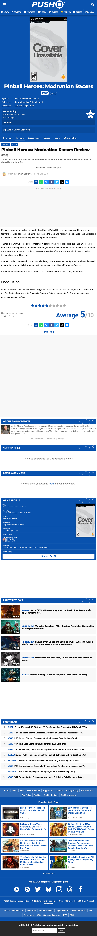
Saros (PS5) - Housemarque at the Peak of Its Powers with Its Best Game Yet (47, 755)
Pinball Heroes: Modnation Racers (48, 89)
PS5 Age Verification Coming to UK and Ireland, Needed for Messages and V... (46, 766)
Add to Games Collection (16, 130)
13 (16, 648)
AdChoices (68, 901)
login (51, 483)
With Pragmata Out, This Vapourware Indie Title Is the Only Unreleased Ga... (46, 777)
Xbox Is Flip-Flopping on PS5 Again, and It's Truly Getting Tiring (41, 771)
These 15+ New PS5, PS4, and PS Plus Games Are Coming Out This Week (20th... (48, 727)
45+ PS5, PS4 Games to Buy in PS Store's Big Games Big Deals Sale (43, 760)
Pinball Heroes (25, 513)
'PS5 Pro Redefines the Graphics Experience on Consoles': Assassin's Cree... (46, 733)
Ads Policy (26, 795)
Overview (7, 138)
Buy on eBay (48, 556)
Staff (22, 790)
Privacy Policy (71, 790)
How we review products (12, 313)
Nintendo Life (18, 910)
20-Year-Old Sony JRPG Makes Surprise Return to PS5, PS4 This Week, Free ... (47, 749)
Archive (37, 795)
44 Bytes (59, 901)
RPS (72, 915)
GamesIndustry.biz (51, 915)
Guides (47, 138)
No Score (8, 122)
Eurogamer (29, 915)
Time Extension (46, 910)
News (57, 138)
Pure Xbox (31, 910)
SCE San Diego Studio (10, 531)
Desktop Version (68, 795)
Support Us (48, 790)
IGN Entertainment (39, 901)
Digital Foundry (62, 910)
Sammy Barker (23, 174)
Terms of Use (87, 790)
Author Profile (37, 439)
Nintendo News (79, 910)
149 (16, 616)
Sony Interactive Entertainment (13, 525)
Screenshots (33, 138)
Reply (61, 439)
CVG (65, 915)
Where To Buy (70, 138)
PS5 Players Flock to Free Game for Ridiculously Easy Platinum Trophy (43, 738)
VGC (39, 915)
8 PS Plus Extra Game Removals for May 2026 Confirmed (37, 744)
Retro (14, 145)
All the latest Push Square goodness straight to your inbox (48, 925)
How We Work (33, 790)
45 (16, 679)
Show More (49, 873)
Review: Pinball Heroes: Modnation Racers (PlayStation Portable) (25, 547)
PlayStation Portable (24, 98)
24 (16, 632)
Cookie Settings (51, 795)
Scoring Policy (7, 316)
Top (6, 790)
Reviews (20, 138)
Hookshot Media (16, 901)
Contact (59, 790)
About (14, 790)
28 (16, 664)
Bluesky (51, 439)
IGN (90, 910)
